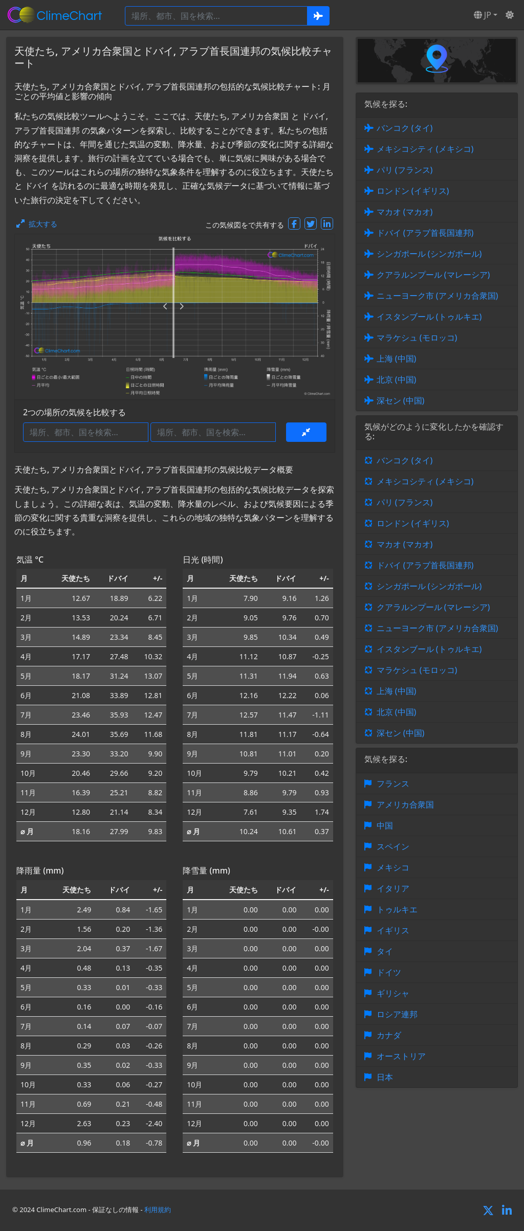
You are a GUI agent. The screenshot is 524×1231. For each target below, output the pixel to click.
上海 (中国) (397, 358)
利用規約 (157, 1209)
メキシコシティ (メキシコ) (425, 148)
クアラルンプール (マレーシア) (433, 274)
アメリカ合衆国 (405, 804)
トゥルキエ (397, 909)
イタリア (393, 888)
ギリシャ (393, 993)
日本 (385, 1077)
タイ (385, 951)
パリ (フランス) (405, 169)
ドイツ (389, 972)
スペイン (393, 846)
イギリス (393, 930)
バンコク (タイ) (405, 127)
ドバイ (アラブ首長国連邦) (425, 232)
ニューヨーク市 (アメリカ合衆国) (437, 295)
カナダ (389, 1035)
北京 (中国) (397, 379)
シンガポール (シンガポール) (429, 253)
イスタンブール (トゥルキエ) (429, 316)
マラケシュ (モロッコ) (417, 337)
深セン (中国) (401, 400)
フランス (393, 783)
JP (482, 14)
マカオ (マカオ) (405, 211)
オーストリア (401, 1056)
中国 (385, 825)
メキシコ (393, 867)
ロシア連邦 (397, 1014)
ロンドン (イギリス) (413, 190)
